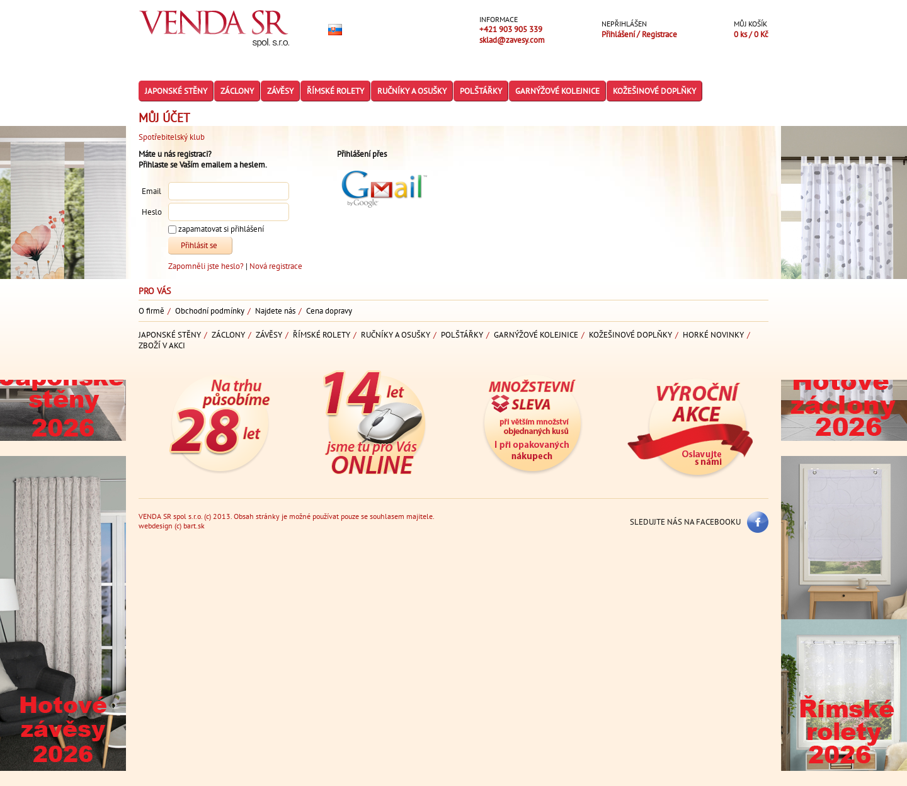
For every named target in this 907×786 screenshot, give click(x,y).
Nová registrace (275, 266)
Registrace (659, 34)
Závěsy (280, 91)
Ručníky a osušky (412, 91)
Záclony (237, 91)
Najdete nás (275, 310)
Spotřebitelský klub (172, 137)
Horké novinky (713, 334)
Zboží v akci (162, 345)
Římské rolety (335, 91)
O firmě (151, 310)
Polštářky (481, 91)
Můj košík (750, 23)
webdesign (156, 525)
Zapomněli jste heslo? (207, 266)
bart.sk (194, 525)
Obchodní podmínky (209, 310)
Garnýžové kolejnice (557, 91)
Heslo (152, 212)
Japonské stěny (176, 91)
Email (151, 191)
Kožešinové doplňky (654, 91)
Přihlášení (619, 34)
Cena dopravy (329, 310)
